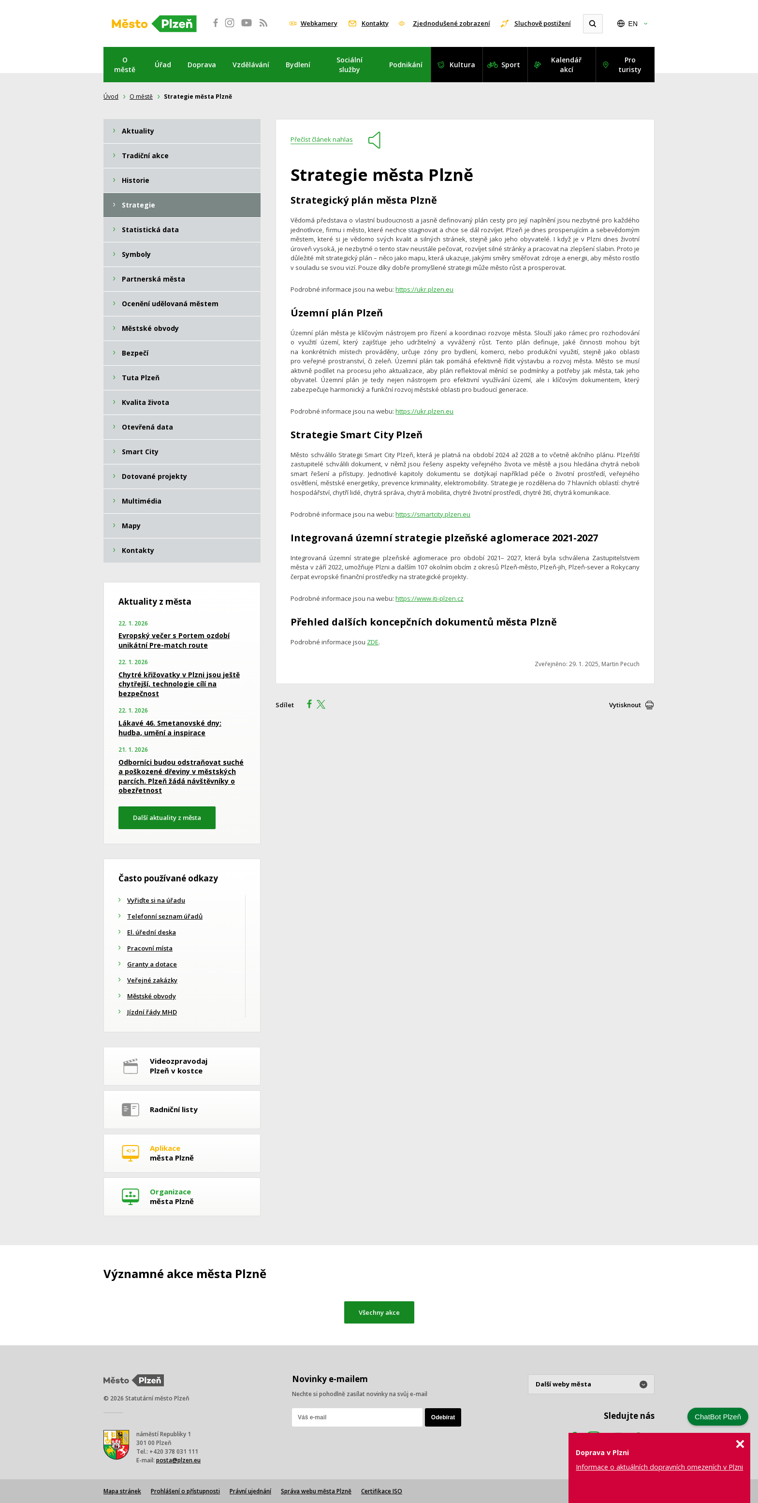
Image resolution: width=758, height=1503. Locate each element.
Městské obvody (151, 996)
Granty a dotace (152, 964)
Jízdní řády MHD (152, 1012)
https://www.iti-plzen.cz (429, 598)
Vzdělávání (251, 64)
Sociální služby (349, 64)
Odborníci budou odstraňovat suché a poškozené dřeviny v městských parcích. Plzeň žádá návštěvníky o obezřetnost (181, 776)
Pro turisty (629, 64)
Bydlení (298, 64)
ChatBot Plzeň (718, 1417)
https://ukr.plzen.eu (424, 289)
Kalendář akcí (566, 64)
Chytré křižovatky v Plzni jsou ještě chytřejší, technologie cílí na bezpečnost (179, 684)
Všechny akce (379, 1312)
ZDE (373, 642)
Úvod (110, 96)
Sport (510, 64)
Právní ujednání (250, 1491)
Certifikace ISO (381, 1491)
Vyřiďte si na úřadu (156, 900)
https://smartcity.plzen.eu (432, 514)
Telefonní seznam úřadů (165, 916)
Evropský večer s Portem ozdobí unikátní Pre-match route (174, 640)
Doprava (202, 64)
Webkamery (319, 23)
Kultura (462, 64)
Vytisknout (625, 704)
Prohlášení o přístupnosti (185, 1491)
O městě (124, 64)
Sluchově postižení (542, 23)
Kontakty (375, 23)
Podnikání (406, 64)
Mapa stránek (122, 1491)
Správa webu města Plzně (316, 1491)
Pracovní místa (150, 948)
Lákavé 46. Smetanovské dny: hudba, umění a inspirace (169, 727)
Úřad (163, 64)
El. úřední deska (151, 932)
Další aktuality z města (167, 817)
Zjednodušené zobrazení (451, 23)
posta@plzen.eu (178, 1460)
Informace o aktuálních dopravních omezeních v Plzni (659, 1467)
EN (633, 24)
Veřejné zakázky (152, 980)
